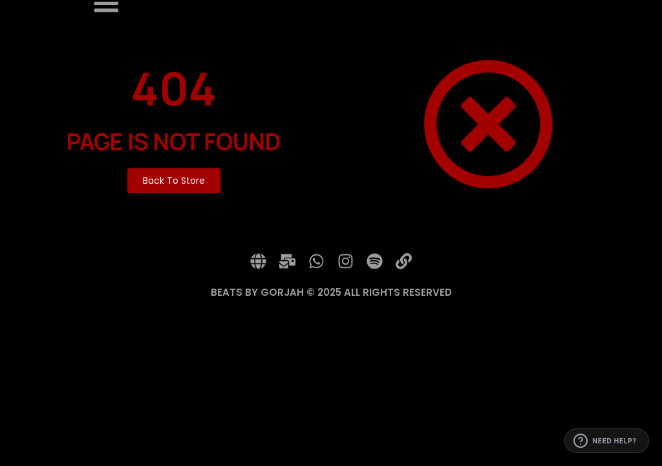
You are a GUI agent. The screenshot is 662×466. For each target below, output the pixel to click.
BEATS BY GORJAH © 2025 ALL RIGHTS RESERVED (331, 292)
